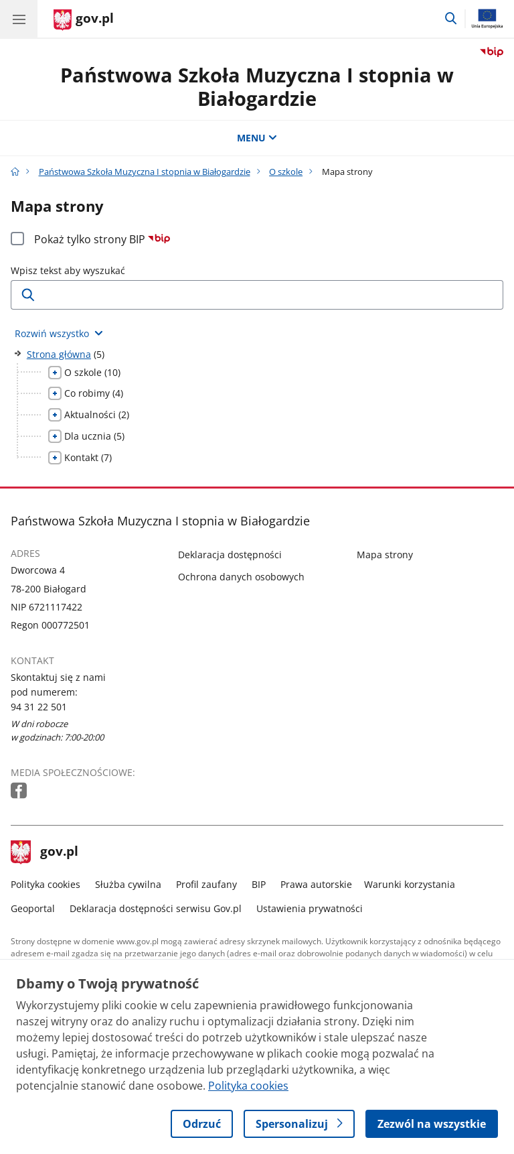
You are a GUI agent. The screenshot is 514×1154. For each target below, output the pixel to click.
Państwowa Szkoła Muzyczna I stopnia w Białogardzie (257, 86)
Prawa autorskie (316, 884)
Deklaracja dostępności (230, 554)
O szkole (286, 172)
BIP (259, 884)
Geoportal (33, 908)
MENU (257, 137)
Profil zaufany (206, 884)
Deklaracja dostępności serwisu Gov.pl (156, 908)
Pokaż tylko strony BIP (102, 239)
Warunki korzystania (409, 884)
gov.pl (45, 852)
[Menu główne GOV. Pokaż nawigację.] (18, 19)
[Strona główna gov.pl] (84, 20)
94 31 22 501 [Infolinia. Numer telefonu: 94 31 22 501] (39, 706)
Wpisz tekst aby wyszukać (68, 270)
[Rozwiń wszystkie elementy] (59, 334)
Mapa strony (385, 554)
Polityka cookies (45, 884)
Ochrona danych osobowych (241, 576)
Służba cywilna (128, 884)
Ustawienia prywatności (309, 908)
